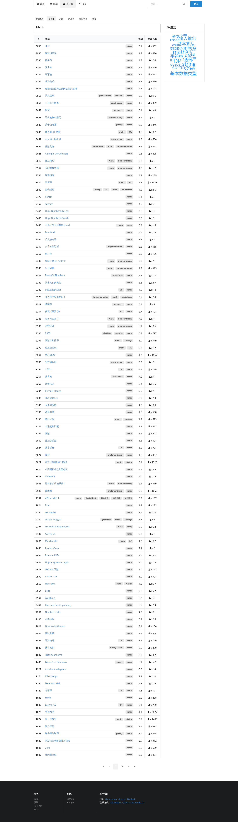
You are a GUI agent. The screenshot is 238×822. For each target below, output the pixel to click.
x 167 (152, 569)
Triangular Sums (53, 654)
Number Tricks (52, 611)
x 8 (152, 160)
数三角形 (49, 160)
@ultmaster (111, 799)
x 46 (152, 469)
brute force (98, 146)
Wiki (36, 809)
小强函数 (49, 619)
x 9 (152, 117)
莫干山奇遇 (50, 124)
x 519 (152, 483)
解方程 (48, 253)
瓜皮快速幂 (50, 239)
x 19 (152, 604)
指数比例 (49, 419)
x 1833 (152, 182)
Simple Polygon (53, 519)
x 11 (152, 260)
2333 (48, 333)
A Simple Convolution (56, 153)
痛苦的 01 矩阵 (52, 131)
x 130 (152, 626)
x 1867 (152, 355)
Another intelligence (55, 669)
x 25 (152, 619)
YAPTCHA (50, 533)
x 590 (152, 747)
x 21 (152, 362)
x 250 (152, 704)
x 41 (152, 376)
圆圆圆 (48, 304)
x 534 (152, 139)
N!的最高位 (50, 754)
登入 (196, 3)
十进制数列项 (52, 426)
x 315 (152, 733)
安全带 (48, 67)
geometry (118, 110)
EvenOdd (50, 232)
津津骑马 (49, 640)
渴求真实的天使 (53, 282)
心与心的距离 (52, 102)
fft (121, 311)
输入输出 (128, 498)
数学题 (48, 60)
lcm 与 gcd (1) (52, 318)
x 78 (152, 512)
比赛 (54, 3)
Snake (48, 697)
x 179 (152, 640)
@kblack (131, 799)
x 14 (152, 289)
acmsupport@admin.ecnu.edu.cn (127, 802)
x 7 (152, 239)
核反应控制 (50, 347)
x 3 (152, 196)
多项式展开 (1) (52, 311)
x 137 (152, 498)
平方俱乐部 (50, 361)
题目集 (68, 3)
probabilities (105, 95)
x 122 (152, 505)
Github (70, 799)
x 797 (152, 333)
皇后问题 (49, 268)
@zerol (122, 799)
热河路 (48, 182)
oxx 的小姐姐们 (53, 139)
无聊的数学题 (52, 167)
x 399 (152, 102)
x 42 (152, 347)
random (118, 95)
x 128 (152, 88)
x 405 (152, 153)
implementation (124, 146)
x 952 (152, 46)
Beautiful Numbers (55, 275)
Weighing (50, 597)
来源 (61, 18)
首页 (41, 3)
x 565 (152, 246)
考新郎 (48, 690)
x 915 (152, 268)
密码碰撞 (49, 189)
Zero (47, 747)
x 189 (152, 175)
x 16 (152, 232)
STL (130, 132)
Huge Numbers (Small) (56, 217)
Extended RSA (52, 555)
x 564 (152, 633)
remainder (50, 512)
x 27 (152, 541)
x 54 (152, 297)
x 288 (152, 697)
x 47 (152, 662)
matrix (129, 584)
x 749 (152, 340)
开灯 (47, 46)
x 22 (152, 590)
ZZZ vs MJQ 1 (52, 497)
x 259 (152, 81)
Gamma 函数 (52, 569)
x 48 (152, 110)
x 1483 (152, 719)
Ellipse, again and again (57, 562)
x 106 (152, 253)
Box (47, 505)
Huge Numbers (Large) (56, 210)
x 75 (152, 383)
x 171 (152, 690)
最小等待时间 (52, 733)
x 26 (152, 683)
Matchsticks (51, 540)
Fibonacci (50, 583)
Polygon (38, 805)
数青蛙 (48, 376)
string (97, 189)
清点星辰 (49, 95)
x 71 (152, 210)
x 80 (152, 405)
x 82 (152, 555)
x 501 (152, 433)
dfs (121, 705)
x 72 (152, 168)
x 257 (152, 146)
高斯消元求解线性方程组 (57, 740)
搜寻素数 (49, 647)
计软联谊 (49, 383)
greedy (119, 124)
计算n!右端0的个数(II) (56, 462)
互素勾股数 (50, 404)
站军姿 (48, 74)
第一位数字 (50, 718)
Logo (47, 590)
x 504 (152, 440)
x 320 (152, 67)
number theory (115, 117)
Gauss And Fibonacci (56, 661)
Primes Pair (51, 576)
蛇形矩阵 (49, 175)
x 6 (152, 548)
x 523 (152, 419)
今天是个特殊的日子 (55, 296)
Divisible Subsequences (57, 526)
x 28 (152, 275)
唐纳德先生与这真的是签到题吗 (61, 88)
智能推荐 (40, 18)
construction (116, 103)
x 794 (152, 576)
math (129, 46)
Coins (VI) (50, 476)
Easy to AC (50, 704)
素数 (47, 433)
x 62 (152, 654)
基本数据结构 (90, 498)
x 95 (152, 95)
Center (48, 196)
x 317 (152, 74)
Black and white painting (58, 604)
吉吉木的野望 (52, 246)
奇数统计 (49, 325)
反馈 (36, 802)
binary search (116, 647)
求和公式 (49, 81)
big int (129, 462)
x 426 (152, 53)
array (129, 526)
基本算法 (104, 498)
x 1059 (152, 490)
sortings (128, 340)
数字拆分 (49, 447)
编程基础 (107, 333)
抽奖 (47, 454)
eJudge (70, 802)
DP (121, 290)
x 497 (152, 455)
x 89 (152, 282)
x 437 (152, 754)
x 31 (152, 203)
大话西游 (49, 711)
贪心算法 (118, 333)
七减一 (48, 369)
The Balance (51, 397)
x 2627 (152, 711)
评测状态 (83, 18)
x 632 (152, 726)
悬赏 (94, 18)
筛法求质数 (50, 440)
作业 (82, 3)
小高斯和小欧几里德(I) (56, 469)
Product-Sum (52, 548)
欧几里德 (49, 726)
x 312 (152, 740)
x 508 (152, 412)
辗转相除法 (50, 53)
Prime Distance (53, 390)
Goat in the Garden (55, 626)
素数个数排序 (52, 340)
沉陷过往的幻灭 (53, 289)
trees (129, 225)
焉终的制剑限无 (53, 117)
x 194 (152, 311)
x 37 (152, 583)
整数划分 (49, 146)
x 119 (152, 369)
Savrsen (49, 203)
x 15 (152, 225)
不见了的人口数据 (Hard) (57, 224)
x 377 (152, 426)
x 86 (152, 189)
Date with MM (52, 683)
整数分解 (49, 633)
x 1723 (152, 462)
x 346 (152, 124)
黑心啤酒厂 (50, 354)
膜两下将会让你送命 (55, 260)
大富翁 (71, 18)
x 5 (152, 519)
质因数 (48, 490)
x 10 (152, 397)
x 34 (152, 60)
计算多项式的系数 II (55, 483)
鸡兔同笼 (49, 411)
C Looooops (51, 676)
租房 (47, 110)
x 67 (152, 132)
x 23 (152, 526)
